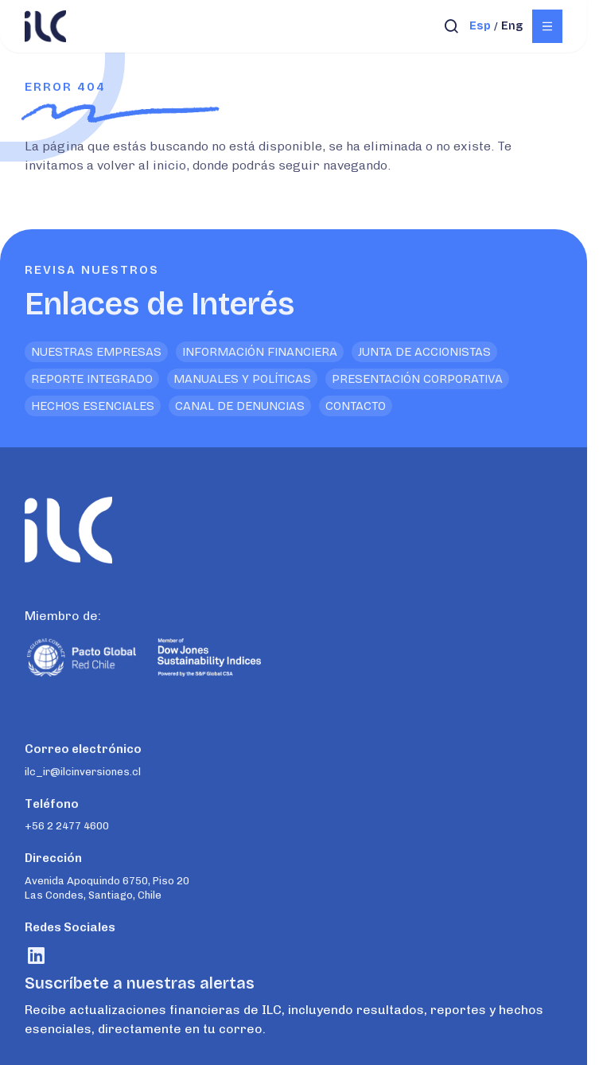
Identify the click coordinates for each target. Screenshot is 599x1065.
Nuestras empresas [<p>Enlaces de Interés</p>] (96, 352)
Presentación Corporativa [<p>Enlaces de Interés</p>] (417, 379)
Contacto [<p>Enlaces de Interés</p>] (355, 406)
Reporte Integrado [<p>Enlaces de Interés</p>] (92, 379)
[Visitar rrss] (36, 955)
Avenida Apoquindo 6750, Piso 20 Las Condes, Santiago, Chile (107, 888)
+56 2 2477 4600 (67, 826)
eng (512, 26)
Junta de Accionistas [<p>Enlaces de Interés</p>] (424, 352)
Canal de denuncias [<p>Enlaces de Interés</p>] (240, 406)
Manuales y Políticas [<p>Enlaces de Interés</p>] (242, 379)
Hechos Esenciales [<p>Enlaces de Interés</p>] (92, 406)
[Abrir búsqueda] (451, 26)
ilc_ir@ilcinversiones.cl (83, 772)
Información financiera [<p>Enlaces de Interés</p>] (259, 352)
